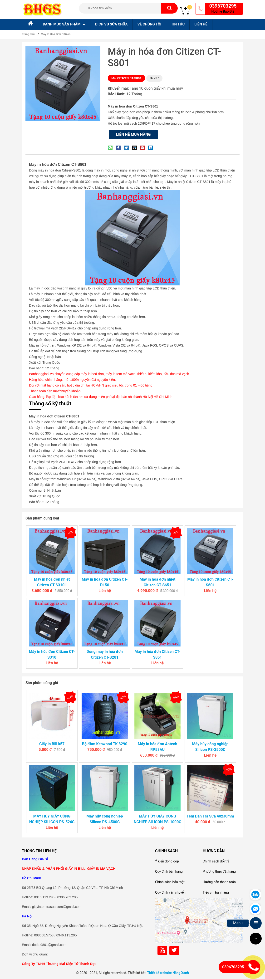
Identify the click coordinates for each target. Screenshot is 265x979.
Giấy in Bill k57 (52, 744)
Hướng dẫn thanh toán (219, 882)
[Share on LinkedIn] (151, 148)
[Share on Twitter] (127, 148)
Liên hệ (200, 24)
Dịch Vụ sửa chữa (111, 24)
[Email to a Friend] (135, 148)
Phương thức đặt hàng (219, 871)
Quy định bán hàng (169, 871)
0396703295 (223, 6)
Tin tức (178, 24)
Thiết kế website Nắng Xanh (168, 973)
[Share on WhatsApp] (111, 148)
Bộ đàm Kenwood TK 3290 (104, 744)
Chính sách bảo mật (170, 882)
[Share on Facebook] (119, 148)
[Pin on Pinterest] (143, 148)
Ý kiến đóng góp (167, 861)
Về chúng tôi (149, 24)
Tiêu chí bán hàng (216, 892)
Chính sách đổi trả (216, 861)
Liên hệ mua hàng (133, 134)
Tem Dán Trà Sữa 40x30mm (210, 816)
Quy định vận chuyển (170, 892)
